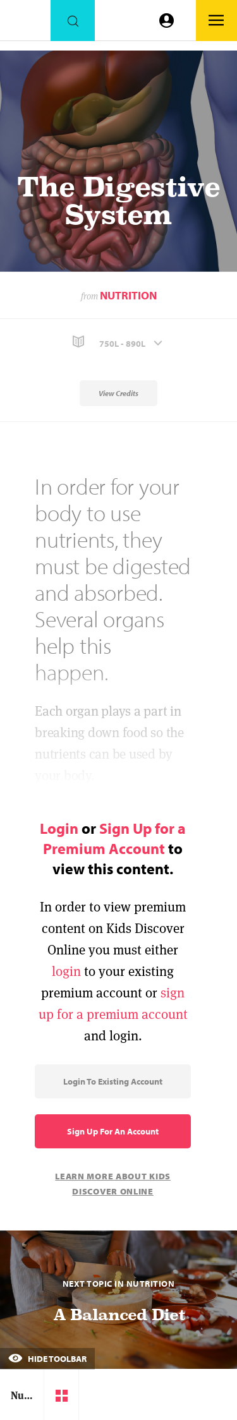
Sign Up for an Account (113, 1131)
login (66, 971)
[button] (118, 342)
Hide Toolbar (47, 1358)
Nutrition (128, 295)
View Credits (118, 393)
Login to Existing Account (112, 1081)
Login (59, 828)
